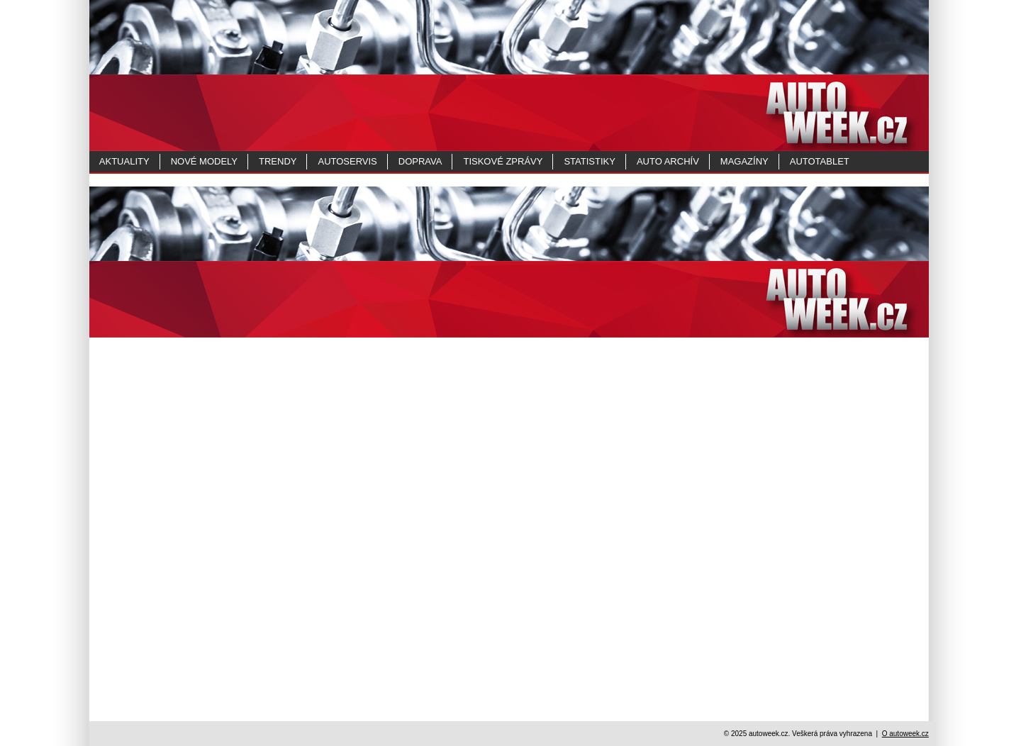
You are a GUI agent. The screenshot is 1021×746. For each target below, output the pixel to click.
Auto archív (668, 161)
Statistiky (589, 161)
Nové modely (204, 161)
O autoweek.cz (905, 733)
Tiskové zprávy (502, 161)
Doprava (420, 161)
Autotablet (819, 161)
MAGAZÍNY (744, 161)
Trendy (277, 161)
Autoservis (347, 161)
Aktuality (124, 161)
